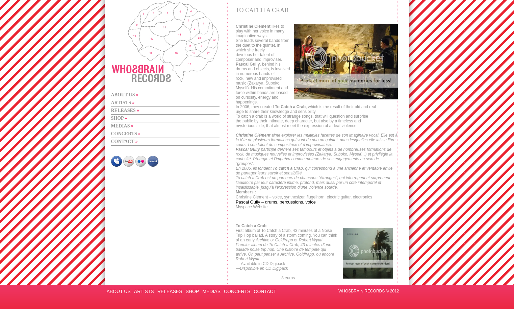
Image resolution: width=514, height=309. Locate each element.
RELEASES (125, 110)
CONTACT (124, 141)
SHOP (119, 118)
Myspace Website (252, 207)
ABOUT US (124, 94)
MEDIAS (122, 125)
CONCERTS (126, 133)
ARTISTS (123, 102)
